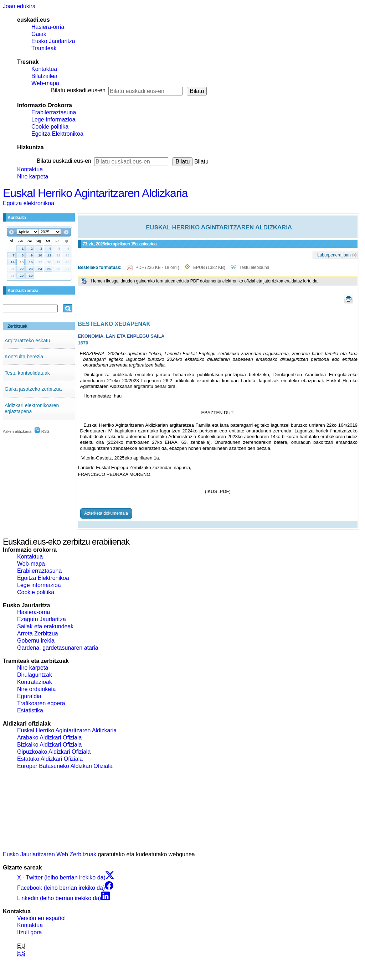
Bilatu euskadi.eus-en (78, 90)
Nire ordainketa (36, 689)
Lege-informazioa (53, 119)
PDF (157, 267)
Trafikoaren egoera (41, 703)
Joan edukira (19, 6)
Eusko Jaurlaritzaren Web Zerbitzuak (49, 854)
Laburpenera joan (334, 254)
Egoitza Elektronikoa (57, 134)
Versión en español (41, 918)
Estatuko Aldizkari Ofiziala (50, 759)
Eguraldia (29, 696)
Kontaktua (44, 69)
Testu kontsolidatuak (27, 373)
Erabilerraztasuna (53, 112)
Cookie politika (49, 127)
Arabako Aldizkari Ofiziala (49, 737)
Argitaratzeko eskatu (27, 340)
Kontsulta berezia (24, 356)
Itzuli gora (29, 932)
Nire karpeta (32, 176)
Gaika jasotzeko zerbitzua (33, 389)
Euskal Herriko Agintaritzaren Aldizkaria (95, 193)
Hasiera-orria (47, 27)
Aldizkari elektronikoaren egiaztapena (32, 408)
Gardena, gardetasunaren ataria (57, 648)
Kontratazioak (34, 682)
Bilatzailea (44, 76)
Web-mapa (45, 83)
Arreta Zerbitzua (37, 633)
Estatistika (30, 710)
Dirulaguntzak (34, 675)
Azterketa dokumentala (106, 513)
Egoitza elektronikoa (28, 203)
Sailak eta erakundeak (45, 626)
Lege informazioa (39, 585)
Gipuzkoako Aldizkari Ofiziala (54, 752)
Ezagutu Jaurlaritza (41, 619)
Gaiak (38, 34)
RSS (42, 431)
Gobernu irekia (36, 641)
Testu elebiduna (254, 267)
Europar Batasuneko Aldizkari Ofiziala (65, 766)
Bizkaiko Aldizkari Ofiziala (49, 745)
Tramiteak (44, 48)
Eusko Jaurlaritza (53, 41)
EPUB (209, 267)
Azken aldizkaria (17, 431)
